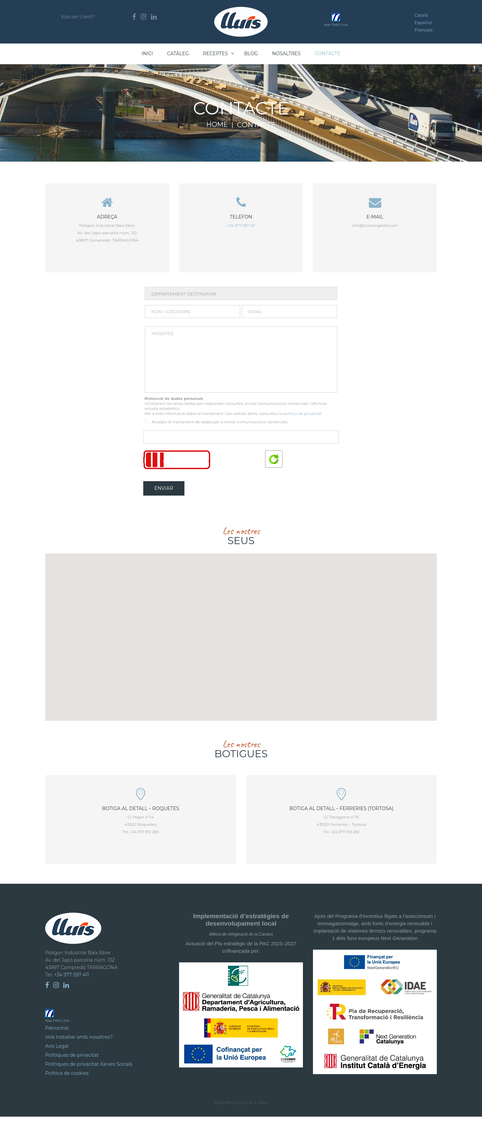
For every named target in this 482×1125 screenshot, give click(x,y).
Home (217, 124)
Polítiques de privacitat (72, 1063)
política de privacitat (302, 420)
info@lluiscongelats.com (375, 226)
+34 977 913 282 (345, 840)
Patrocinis (57, 1036)
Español (423, 22)
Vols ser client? (78, 17)
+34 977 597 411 (241, 226)
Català (421, 15)
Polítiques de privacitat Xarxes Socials (88, 1072)
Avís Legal (57, 1054)
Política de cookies (67, 1081)
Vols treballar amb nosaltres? (79, 1045)
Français (423, 29)
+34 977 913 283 (144, 840)
